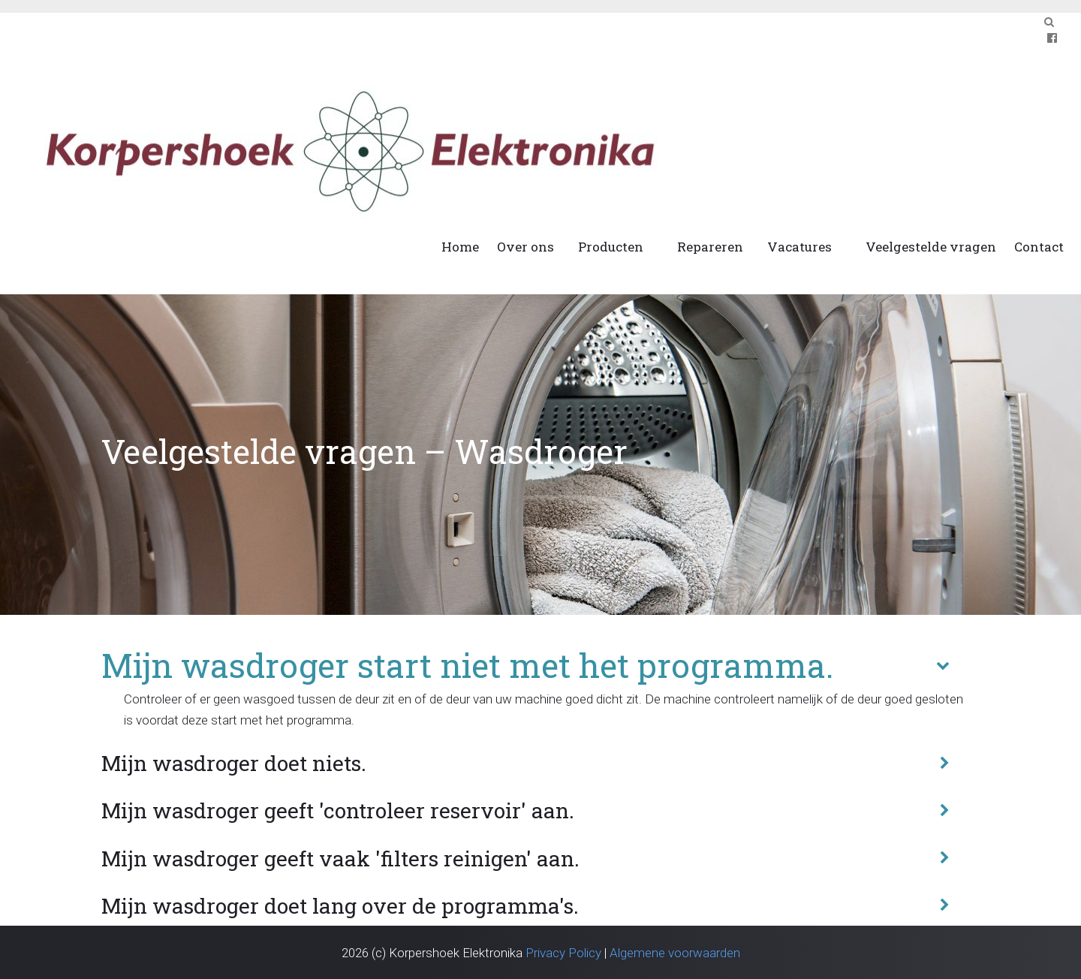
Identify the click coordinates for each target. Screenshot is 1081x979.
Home (460, 246)
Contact (1039, 246)
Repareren (710, 246)
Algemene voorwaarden (675, 952)
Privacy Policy (563, 952)
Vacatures (799, 246)
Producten (610, 246)
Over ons (525, 246)
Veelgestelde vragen (931, 246)
